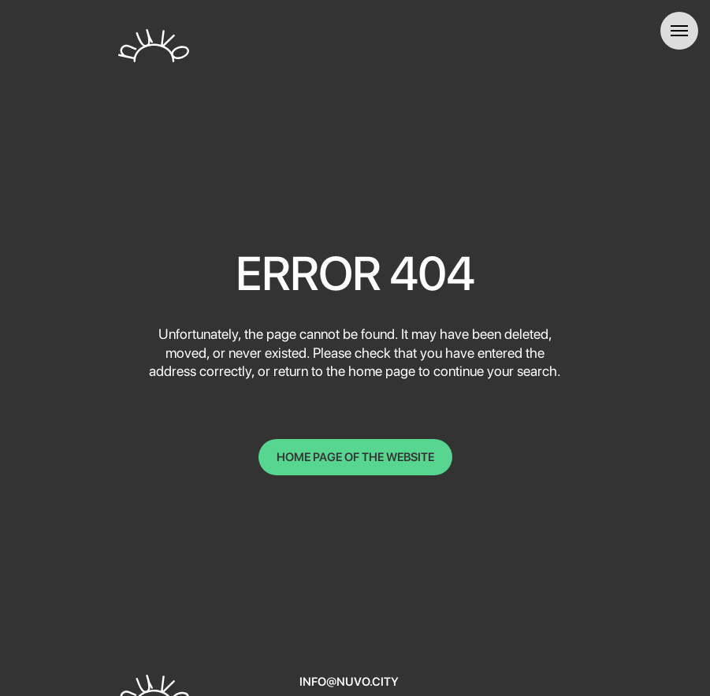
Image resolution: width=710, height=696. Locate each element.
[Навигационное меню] (679, 30)
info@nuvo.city (349, 682)
